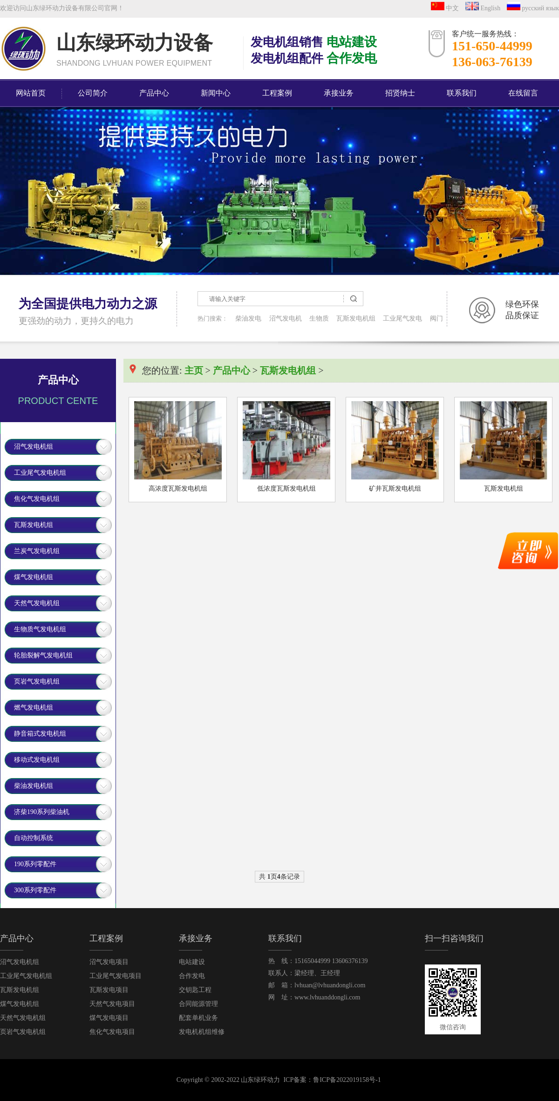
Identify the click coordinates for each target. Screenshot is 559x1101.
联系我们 (462, 93)
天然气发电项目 (112, 1003)
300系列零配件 (35, 890)
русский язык (533, 8)
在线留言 (523, 93)
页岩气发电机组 (37, 681)
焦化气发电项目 (112, 1031)
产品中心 (154, 93)
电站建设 (192, 961)
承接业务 (339, 93)
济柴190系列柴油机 (41, 811)
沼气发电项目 (109, 961)
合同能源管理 (198, 1003)
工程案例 (277, 93)
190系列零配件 (35, 864)
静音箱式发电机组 (40, 733)
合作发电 (192, 975)
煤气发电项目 (109, 1017)
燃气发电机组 (33, 707)
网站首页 (31, 93)
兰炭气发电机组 (37, 550)
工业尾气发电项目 (115, 975)
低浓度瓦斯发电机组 (286, 488)
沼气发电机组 (33, 446)
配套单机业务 (198, 1017)
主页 (193, 370)
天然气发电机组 (37, 603)
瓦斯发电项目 (109, 989)
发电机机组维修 (202, 1031)
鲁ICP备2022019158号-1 (347, 1079)
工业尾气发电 (402, 318)
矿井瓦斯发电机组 (395, 488)
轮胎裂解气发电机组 (43, 655)
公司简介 (93, 93)
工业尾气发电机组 (40, 472)
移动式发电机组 (37, 759)
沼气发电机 (285, 318)
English (485, 8)
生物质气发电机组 (40, 629)
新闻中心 (216, 93)
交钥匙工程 (195, 989)
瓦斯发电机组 (355, 318)
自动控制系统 (33, 837)
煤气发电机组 (33, 577)
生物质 (319, 318)
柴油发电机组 (33, 785)
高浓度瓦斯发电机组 (178, 488)
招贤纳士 (400, 93)
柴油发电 (248, 318)
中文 (447, 8)
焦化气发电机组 (37, 498)
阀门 (436, 318)
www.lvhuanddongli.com (327, 997)
